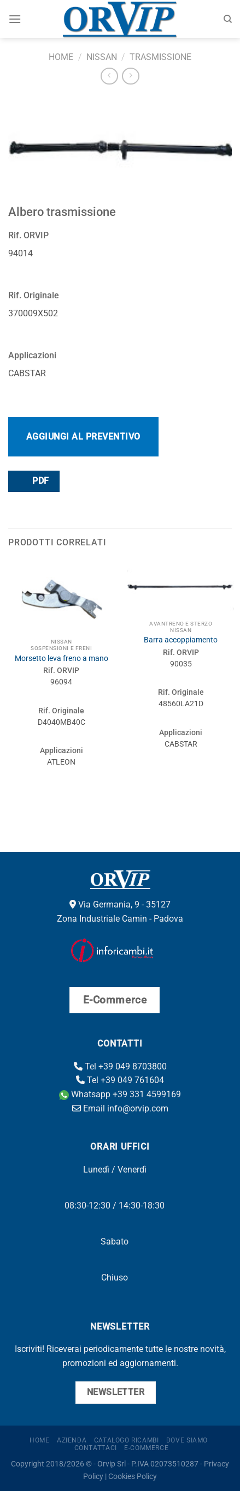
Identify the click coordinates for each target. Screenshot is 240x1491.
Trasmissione (160, 57)
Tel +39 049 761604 (120, 1080)
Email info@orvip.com (120, 1108)
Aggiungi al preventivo (83, 436)
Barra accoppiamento (181, 639)
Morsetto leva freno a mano (61, 658)
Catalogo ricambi (126, 1440)
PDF (33, 481)
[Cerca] (228, 19)
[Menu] (14, 18)
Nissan (101, 57)
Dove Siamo (187, 1440)
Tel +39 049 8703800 (120, 1066)
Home (61, 57)
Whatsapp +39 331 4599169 (120, 1094)
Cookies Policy (132, 1476)
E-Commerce (146, 1448)
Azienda (71, 1440)
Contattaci (95, 1448)
